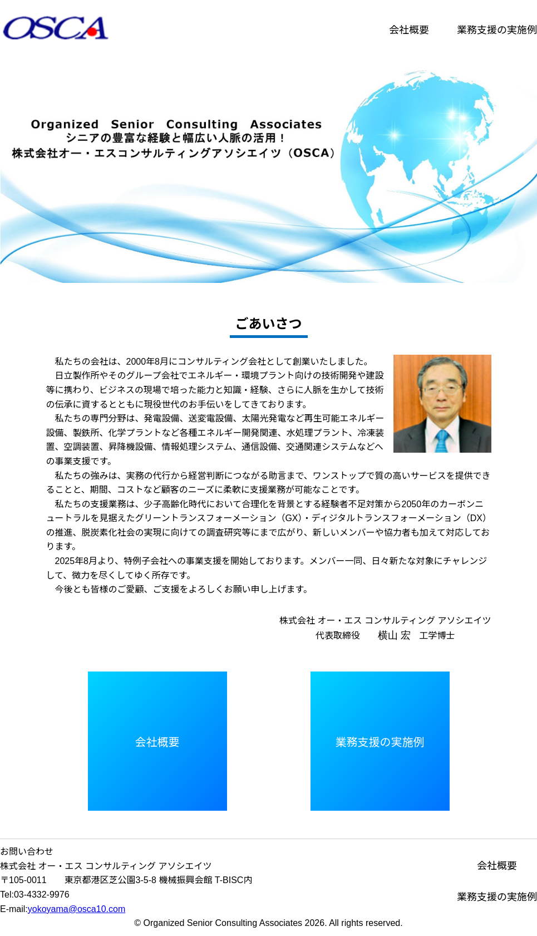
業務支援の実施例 (497, 30)
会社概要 (409, 30)
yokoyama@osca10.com (76, 909)
